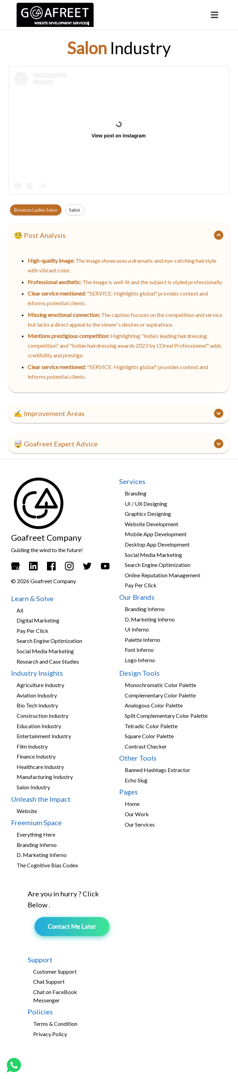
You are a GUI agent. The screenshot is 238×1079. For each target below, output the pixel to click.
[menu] (214, 15)
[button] (119, 235)
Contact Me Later (72, 926)
